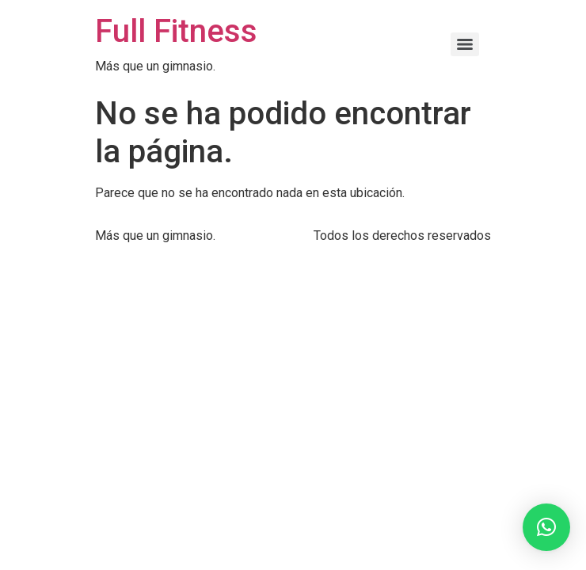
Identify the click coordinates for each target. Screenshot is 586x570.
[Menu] (465, 44)
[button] (546, 527)
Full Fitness (176, 31)
